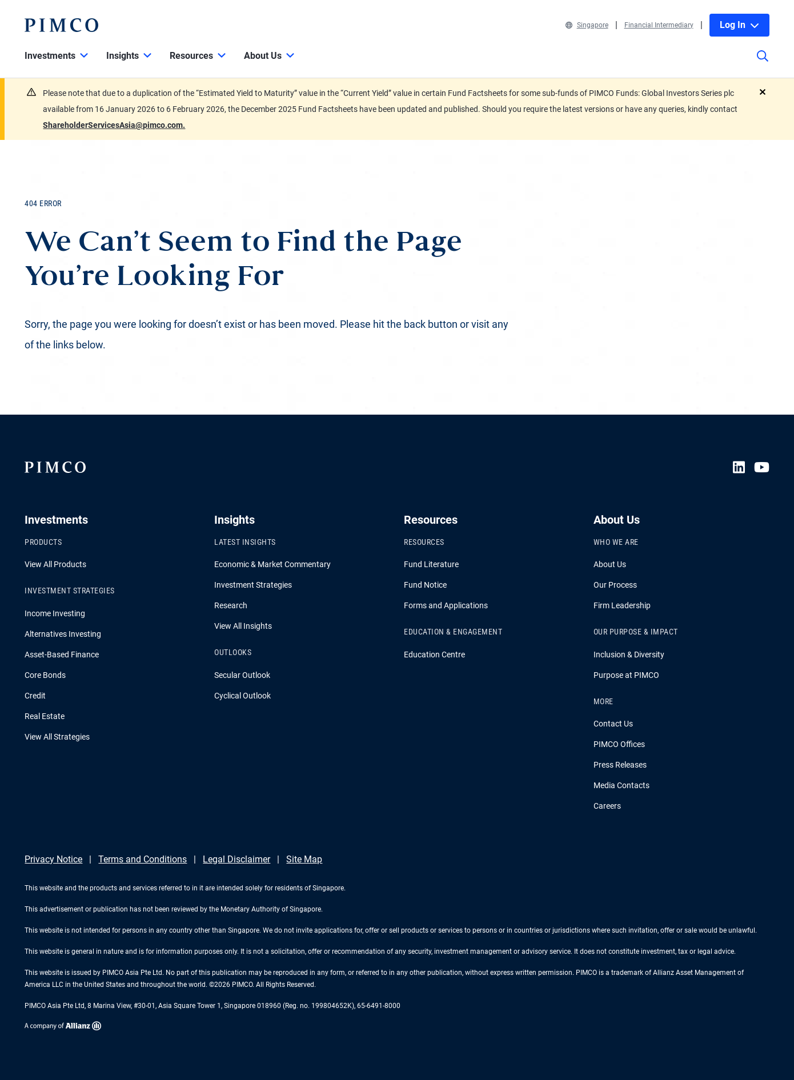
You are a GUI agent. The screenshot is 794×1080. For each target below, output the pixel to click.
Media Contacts (621, 785)
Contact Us (613, 723)
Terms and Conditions (142, 859)
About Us (610, 564)
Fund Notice (425, 584)
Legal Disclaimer (236, 859)
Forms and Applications (446, 605)
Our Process (615, 584)
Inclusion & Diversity (629, 654)
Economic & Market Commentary (272, 564)
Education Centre (434, 654)
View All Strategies (57, 736)
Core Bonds (45, 675)
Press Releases (620, 764)
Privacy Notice (53, 859)
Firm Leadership (622, 605)
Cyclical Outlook (242, 695)
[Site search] (762, 64)
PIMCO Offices (619, 744)
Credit (35, 695)
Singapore (587, 25)
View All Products (55, 564)
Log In (739, 24)
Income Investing (55, 613)
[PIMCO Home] (61, 25)
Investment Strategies (253, 584)
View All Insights (243, 626)
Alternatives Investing (63, 634)
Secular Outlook (242, 675)
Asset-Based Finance (62, 654)
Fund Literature (431, 564)
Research (230, 605)
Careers (607, 805)
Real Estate (45, 716)
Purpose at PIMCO (626, 675)
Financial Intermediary (658, 25)
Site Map (304, 859)
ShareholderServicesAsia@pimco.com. (114, 125)
